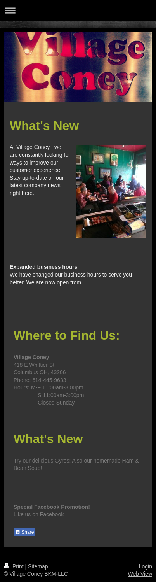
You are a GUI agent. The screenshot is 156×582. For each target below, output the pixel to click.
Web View (140, 574)
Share (24, 532)
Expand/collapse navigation (78, 10)
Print (14, 566)
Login (145, 566)
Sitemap (38, 566)
